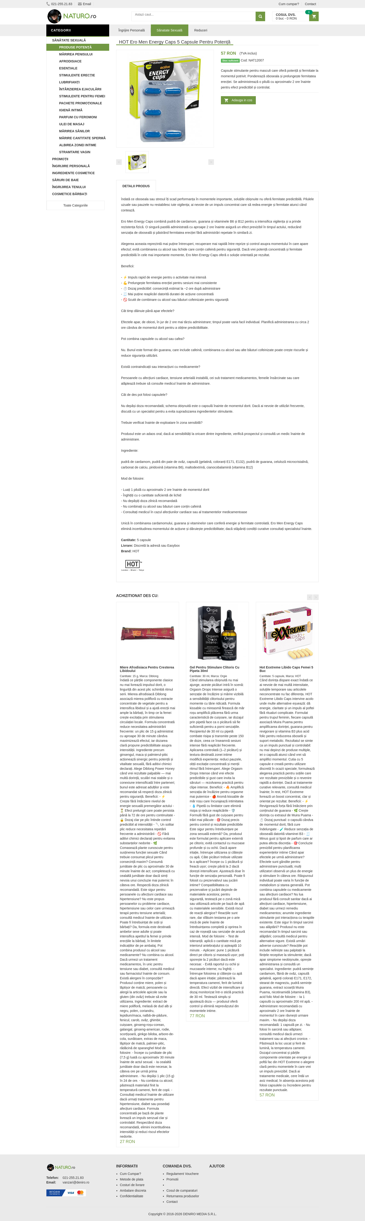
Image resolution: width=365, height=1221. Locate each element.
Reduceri (200, 30)
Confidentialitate (131, 1196)
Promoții (60, 159)
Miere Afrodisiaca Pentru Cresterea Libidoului (147, 669)
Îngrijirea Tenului (69, 187)
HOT (135, 551)
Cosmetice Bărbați (69, 194)
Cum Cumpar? (130, 1174)
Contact (310, 4)
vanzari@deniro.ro (76, 1182)
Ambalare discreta (133, 1190)
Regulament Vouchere (182, 1174)
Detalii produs (136, 186)
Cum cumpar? (289, 4)
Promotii (172, 1179)
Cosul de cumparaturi (181, 1190)
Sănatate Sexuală (169, 30)
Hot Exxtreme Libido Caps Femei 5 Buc (286, 669)
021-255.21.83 (59, 4)
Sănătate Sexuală (69, 40)
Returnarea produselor (182, 1196)
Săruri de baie (65, 180)
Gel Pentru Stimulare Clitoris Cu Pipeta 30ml (214, 669)
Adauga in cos (242, 100)
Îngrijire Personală (71, 166)
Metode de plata (131, 1179)
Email (84, 4)
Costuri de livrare (132, 1185)
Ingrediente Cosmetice (73, 173)
